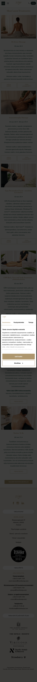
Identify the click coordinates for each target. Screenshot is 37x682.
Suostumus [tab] (6, 322)
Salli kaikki (18, 356)
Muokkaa (18, 363)
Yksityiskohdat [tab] (18, 322)
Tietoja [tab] (30, 322)
